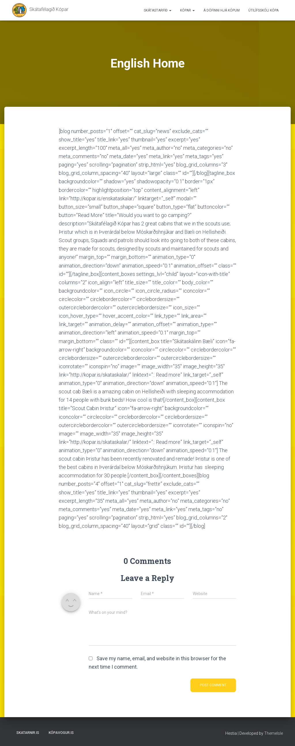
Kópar (187, 10)
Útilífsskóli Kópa (263, 10)
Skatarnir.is (27, 733)
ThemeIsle (273, 733)
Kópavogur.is (61, 733)
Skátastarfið (157, 10)
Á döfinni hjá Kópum (221, 10)
